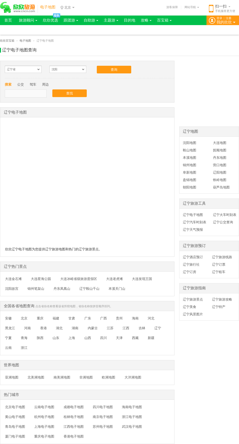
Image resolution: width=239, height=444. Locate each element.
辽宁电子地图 (193, 215)
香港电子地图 (74, 436)
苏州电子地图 (103, 426)
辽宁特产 (218, 307)
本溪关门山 (117, 289)
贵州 (119, 318)
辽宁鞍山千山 (89, 289)
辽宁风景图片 (193, 314)
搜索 (8, 84)
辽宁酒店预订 (193, 257)
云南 (8, 348)
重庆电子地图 (44, 436)
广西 (103, 318)
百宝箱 (164, 20)
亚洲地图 (11, 377)
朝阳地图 (189, 187)
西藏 (135, 338)
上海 (71, 338)
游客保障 (172, 7)
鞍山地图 (189, 150)
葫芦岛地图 (221, 187)
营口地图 (219, 165)
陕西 (40, 338)
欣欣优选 (50, 20)
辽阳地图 (219, 172)
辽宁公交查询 (223, 222)
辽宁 (157, 328)
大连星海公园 (41, 279)
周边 (45, 84)
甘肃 (71, 318)
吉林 (142, 328)
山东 (56, 338)
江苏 (110, 328)
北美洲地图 (35, 377)
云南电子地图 (44, 407)
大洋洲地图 (133, 377)
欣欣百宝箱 (7, 40)
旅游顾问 (28, 20)
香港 (43, 328)
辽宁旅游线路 (222, 257)
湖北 (59, 328)
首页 (8, 20)
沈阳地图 (189, 143)
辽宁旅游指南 (194, 288)
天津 (119, 338)
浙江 (24, 348)
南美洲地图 (62, 377)
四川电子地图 (103, 407)
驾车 (33, 84)
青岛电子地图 (15, 426)
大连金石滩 (13, 279)
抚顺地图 (219, 150)
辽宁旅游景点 (193, 299)
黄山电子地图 (15, 417)
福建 (56, 318)
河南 (27, 328)
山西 (87, 338)
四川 (103, 338)
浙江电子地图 (132, 417)
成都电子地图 (74, 407)
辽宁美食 (189, 307)
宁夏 (8, 338)
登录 (219, 18)
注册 (228, 18)
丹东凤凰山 (62, 289)
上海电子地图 (44, 426)
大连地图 (219, 143)
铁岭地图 (219, 180)
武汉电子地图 (132, 426)
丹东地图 (219, 157)
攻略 (146, 20)
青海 (24, 338)
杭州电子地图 (44, 417)
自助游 (91, 20)
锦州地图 (189, 165)
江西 (126, 328)
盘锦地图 (189, 180)
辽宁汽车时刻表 (194, 222)
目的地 (129, 20)
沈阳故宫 (11, 289)
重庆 (40, 318)
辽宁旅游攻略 (222, 299)
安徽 (8, 318)
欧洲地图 (108, 377)
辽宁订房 (189, 272)
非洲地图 (86, 377)
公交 (20, 84)
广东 (87, 318)
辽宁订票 (218, 264)
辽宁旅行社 (191, 264)
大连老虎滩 (114, 279)
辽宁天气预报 (193, 229)
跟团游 (71, 20)
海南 (135, 318)
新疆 (151, 338)
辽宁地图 (190, 131)
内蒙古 (93, 328)
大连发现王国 (142, 279)
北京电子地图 (15, 407)
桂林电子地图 (74, 417)
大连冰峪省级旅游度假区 (78, 279)
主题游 (111, 20)
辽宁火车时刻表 (224, 215)
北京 (24, 318)
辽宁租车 (218, 272)
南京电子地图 (103, 417)
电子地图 (25, 40)
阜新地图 (189, 172)
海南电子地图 (132, 407)
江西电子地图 (74, 426)
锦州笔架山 (35, 289)
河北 (151, 318)
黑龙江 (10, 328)
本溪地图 (189, 157)
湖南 (75, 328)
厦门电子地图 (15, 436)
